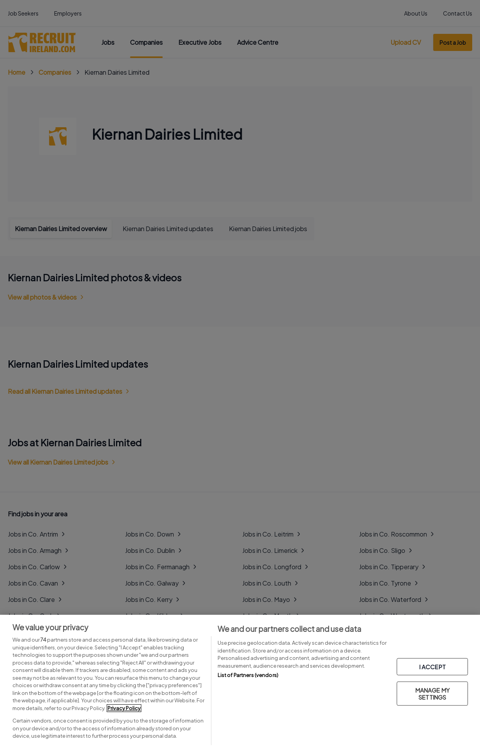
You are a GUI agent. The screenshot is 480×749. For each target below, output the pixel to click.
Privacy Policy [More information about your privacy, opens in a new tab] (124, 708)
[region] (240, 682)
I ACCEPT (432, 666)
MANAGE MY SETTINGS (432, 693)
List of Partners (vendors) (248, 675)
